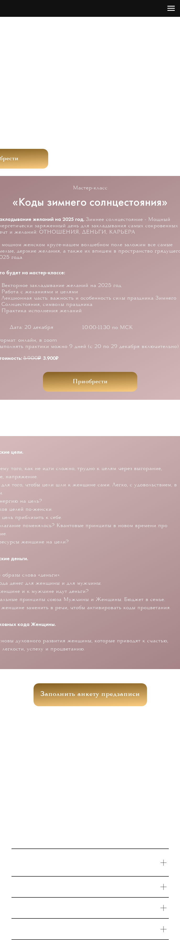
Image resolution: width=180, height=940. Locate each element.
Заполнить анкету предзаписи (90, 694)
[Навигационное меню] (171, 8)
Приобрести (90, 382)
